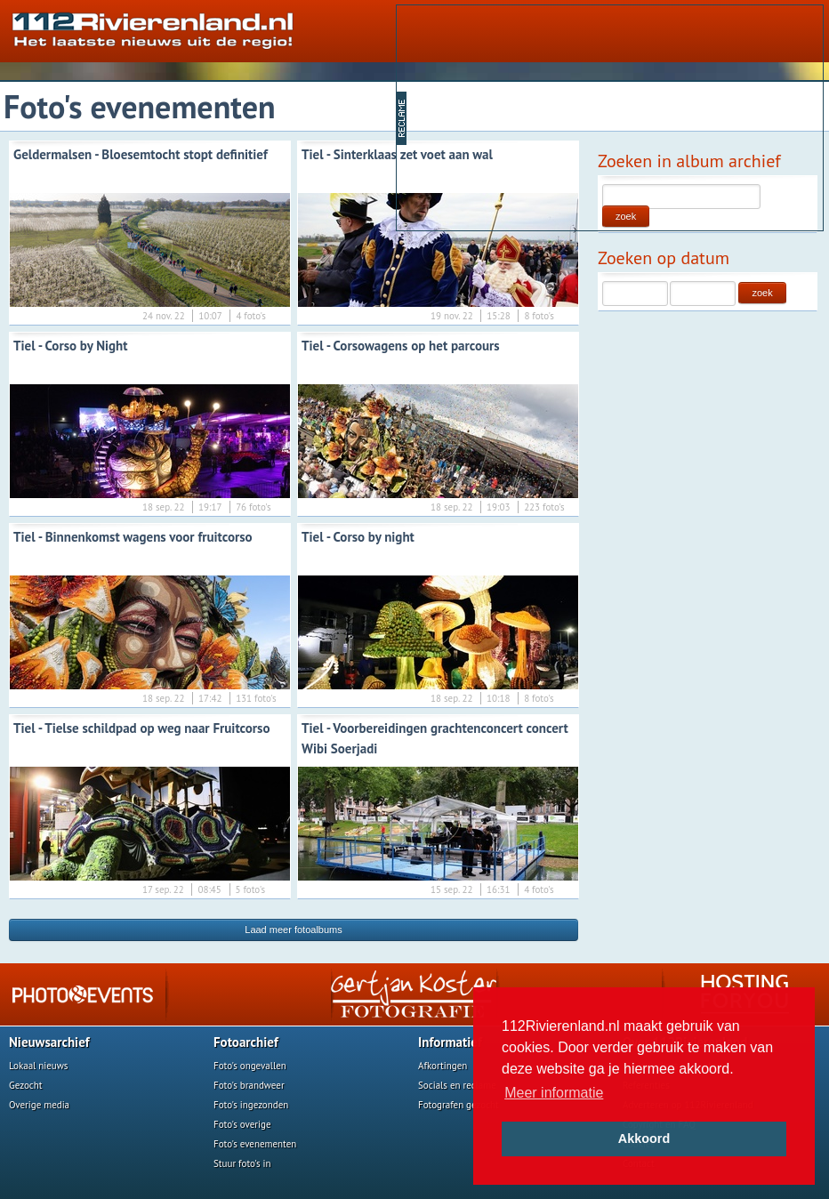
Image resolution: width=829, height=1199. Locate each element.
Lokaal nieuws (38, 1065)
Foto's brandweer (249, 1085)
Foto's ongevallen (249, 1065)
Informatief (450, 1042)
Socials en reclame (457, 1085)
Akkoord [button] (644, 1138)
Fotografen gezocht (458, 1104)
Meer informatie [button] (553, 1092)
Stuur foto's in (242, 1163)
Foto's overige (242, 1124)
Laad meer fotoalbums (293, 929)
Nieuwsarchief (49, 1042)
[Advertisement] (544, 116)
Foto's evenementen (254, 1144)
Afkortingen (442, 1065)
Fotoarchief (245, 1042)
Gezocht (26, 1085)
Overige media (39, 1104)
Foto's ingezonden (250, 1104)
